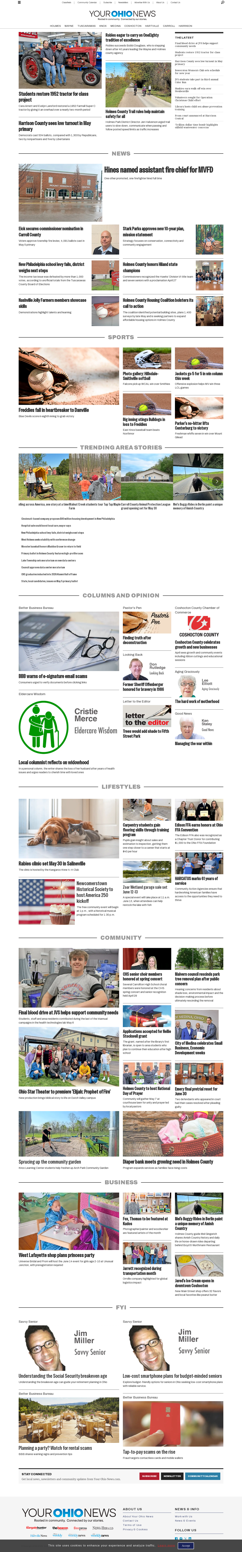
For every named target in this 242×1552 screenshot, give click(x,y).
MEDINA (115, 26)
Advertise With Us (142, 2)
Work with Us (183, 1516)
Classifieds (66, 2)
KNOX (103, 26)
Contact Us (175, 2)
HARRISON (185, 26)
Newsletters (123, 2)
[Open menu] (19, 2)
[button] (216, 481)
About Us (160, 2)
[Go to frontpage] (122, 14)
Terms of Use (132, 1525)
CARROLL (169, 26)
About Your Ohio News (138, 1516)
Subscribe (107, 2)
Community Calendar (87, 2)
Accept (186, 1545)
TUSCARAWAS (86, 26)
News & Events (185, 1520)
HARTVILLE (152, 26)
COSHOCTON (132, 26)
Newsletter (172, 1476)
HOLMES (55, 26)
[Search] (222, 2)
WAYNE (69, 26)
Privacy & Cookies (135, 1529)
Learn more (166, 1545)
